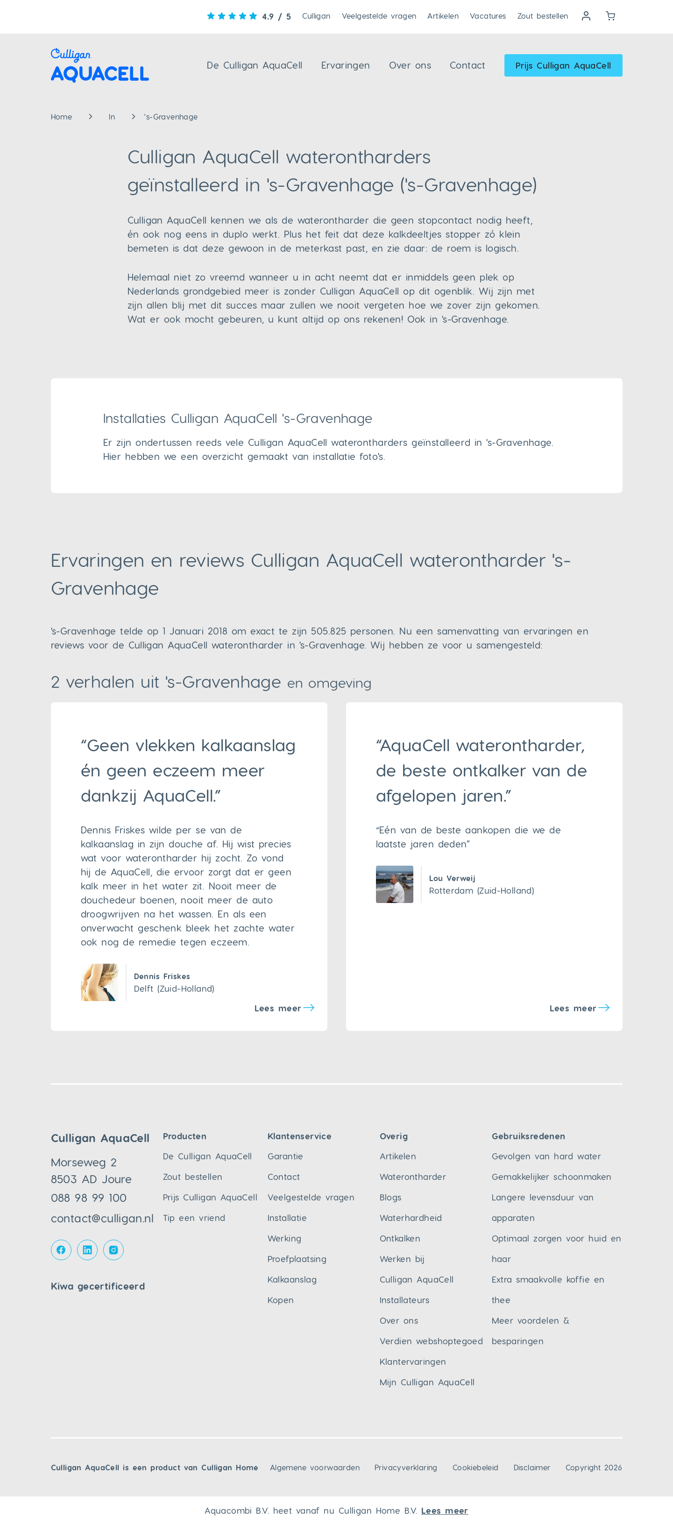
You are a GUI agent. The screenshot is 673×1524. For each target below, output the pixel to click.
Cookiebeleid (476, 1467)
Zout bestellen (542, 15)
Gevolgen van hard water (547, 1156)
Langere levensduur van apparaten (543, 1207)
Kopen (281, 1300)
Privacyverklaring (406, 1467)
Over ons (410, 65)
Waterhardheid (411, 1217)
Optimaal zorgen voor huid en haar (557, 1248)
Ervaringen (345, 65)
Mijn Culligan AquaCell (427, 1382)
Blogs (391, 1197)
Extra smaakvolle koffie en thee (548, 1289)
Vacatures (488, 15)
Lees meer (278, 1008)
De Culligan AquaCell (254, 65)
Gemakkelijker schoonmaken (552, 1176)
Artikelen (443, 15)
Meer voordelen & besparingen (531, 1330)
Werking (285, 1238)
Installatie (287, 1217)
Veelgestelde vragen (379, 15)
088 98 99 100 (89, 1197)
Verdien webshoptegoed (431, 1341)
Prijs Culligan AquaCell (563, 65)
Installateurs (405, 1300)
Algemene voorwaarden (315, 1467)
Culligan (316, 15)
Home (61, 116)
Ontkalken (400, 1238)
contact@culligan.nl (102, 1218)
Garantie (286, 1156)
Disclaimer (532, 1467)
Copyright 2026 (594, 1467)
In (112, 116)
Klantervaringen (413, 1361)
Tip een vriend (194, 1217)
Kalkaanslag (292, 1279)
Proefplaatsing (297, 1258)
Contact (468, 65)
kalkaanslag (107, 843)
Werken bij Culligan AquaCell (417, 1269)
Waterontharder (413, 1176)
